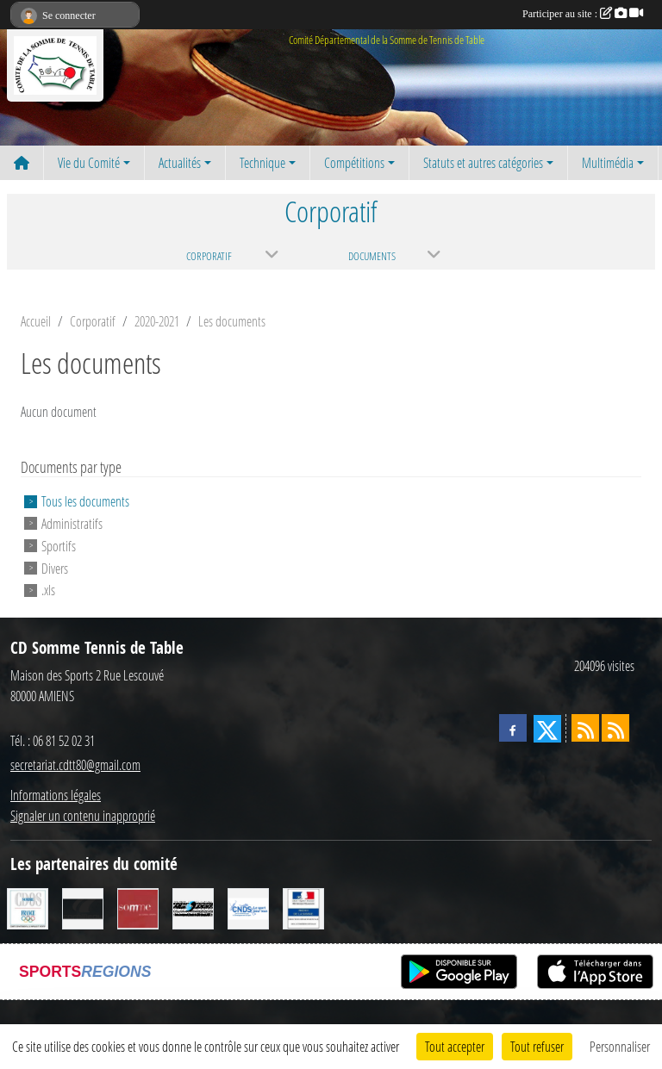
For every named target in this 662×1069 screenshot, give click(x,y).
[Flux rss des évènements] (615, 728)
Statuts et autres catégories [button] (483, 162)
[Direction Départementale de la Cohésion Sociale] (303, 907)
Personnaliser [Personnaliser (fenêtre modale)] (620, 1046)
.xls (48, 590)
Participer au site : (582, 14)
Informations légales (55, 795)
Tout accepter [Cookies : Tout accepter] (454, 1046)
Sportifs (58, 546)
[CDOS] (27, 907)
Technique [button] (262, 162)
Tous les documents (85, 501)
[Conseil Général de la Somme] (138, 907)
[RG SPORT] (193, 907)
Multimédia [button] (608, 162)
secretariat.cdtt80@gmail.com (75, 764)
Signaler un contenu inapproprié (82, 815)
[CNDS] (248, 907)
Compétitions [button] (354, 162)
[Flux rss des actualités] (585, 728)
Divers (54, 567)
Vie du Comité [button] (89, 162)
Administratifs (72, 523)
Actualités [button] (180, 162)
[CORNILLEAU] (82, 907)
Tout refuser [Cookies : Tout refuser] (537, 1046)
